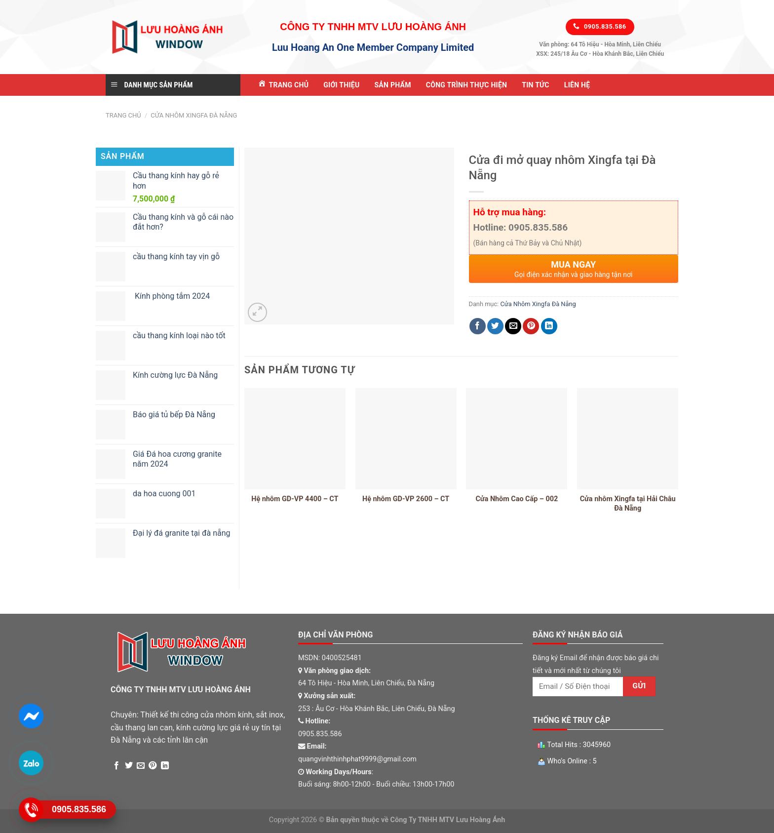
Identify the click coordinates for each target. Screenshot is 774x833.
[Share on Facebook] (477, 326)
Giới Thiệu (341, 85)
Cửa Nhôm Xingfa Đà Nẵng (194, 115)
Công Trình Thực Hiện (466, 85)
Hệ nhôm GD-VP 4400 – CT (294, 499)
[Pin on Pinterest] (531, 326)
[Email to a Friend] (513, 326)
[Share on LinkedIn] (549, 326)
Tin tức (535, 85)
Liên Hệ (577, 85)
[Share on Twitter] (495, 326)
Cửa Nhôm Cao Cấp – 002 (516, 499)
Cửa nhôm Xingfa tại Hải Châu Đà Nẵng (628, 504)
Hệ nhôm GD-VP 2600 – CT (405, 499)
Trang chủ (123, 115)
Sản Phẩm (392, 85)
